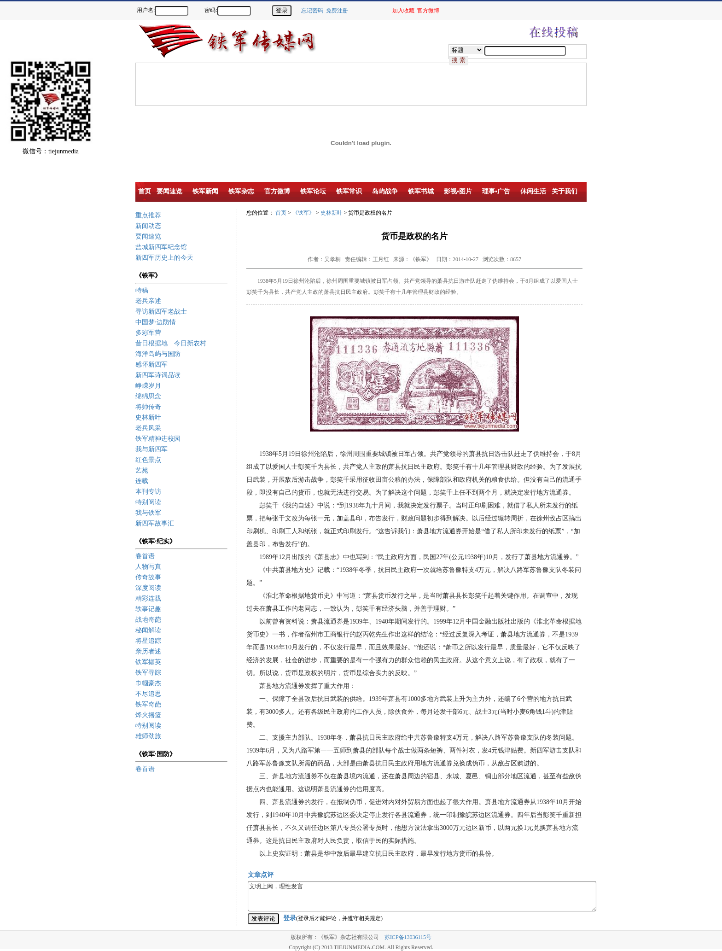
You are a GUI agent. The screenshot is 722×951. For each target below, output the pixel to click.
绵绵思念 (148, 396)
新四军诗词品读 (157, 375)
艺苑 (141, 470)
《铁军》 (303, 213)
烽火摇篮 (148, 715)
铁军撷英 (148, 662)
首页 (280, 213)
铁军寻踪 (148, 672)
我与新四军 (151, 449)
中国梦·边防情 (155, 322)
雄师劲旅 (148, 736)
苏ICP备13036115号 (407, 937)
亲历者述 (148, 651)
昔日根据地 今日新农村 (170, 343)
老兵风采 (148, 428)
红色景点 (148, 459)
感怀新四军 (151, 364)
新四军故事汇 (154, 523)
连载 (141, 481)
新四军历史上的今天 (164, 257)
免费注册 (337, 10)
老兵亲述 (148, 301)
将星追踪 (148, 640)
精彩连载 (148, 598)
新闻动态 (148, 225)
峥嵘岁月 (148, 385)
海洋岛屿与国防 (157, 353)
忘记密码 (312, 10)
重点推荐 (148, 215)
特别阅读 (148, 502)
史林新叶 (148, 417)
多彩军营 (148, 332)
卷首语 (145, 556)
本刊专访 (148, 491)
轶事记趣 (148, 609)
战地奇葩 (148, 619)
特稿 (141, 290)
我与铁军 (148, 512)
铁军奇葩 (148, 704)
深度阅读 (148, 587)
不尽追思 (148, 693)
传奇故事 (148, 577)
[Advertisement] (689, 179)
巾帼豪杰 (148, 683)
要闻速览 (148, 236)
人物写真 (148, 566)
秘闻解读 (148, 630)
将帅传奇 (148, 406)
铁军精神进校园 (157, 438)
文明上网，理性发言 (422, 896)
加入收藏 (403, 10)
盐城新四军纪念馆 (161, 247)
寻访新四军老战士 (161, 311)
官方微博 (428, 10)
